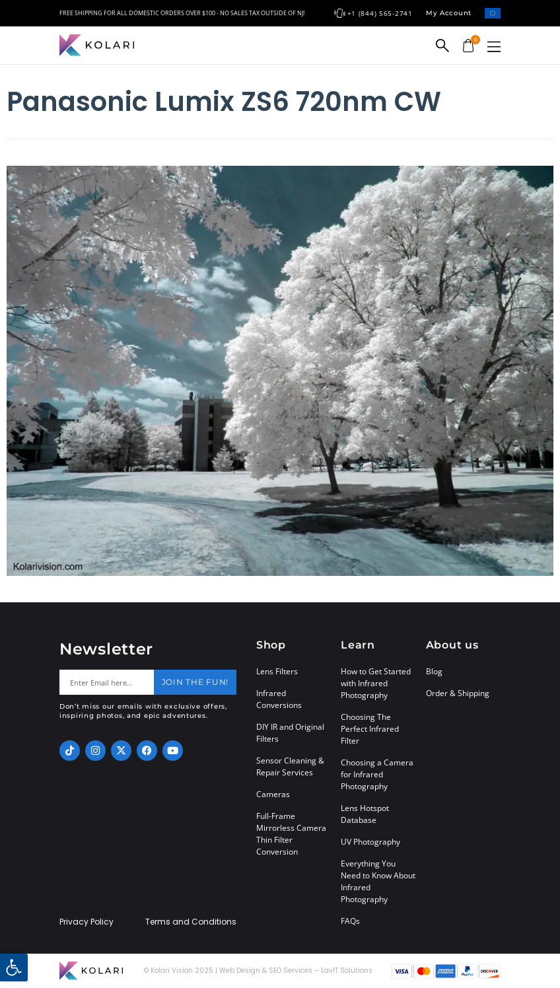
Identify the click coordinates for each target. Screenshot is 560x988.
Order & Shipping (457, 693)
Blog (434, 671)
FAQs (350, 921)
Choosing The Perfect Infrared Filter (370, 728)
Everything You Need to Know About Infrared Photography (378, 881)
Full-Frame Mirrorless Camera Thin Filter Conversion (291, 833)
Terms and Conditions (190, 922)
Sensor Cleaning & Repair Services (290, 766)
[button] (494, 46)
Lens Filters (277, 671)
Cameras (273, 794)
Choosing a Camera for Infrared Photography (377, 774)
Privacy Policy (86, 922)
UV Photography (370, 841)
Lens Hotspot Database (365, 814)
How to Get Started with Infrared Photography (376, 683)
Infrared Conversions (279, 699)
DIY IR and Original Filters (290, 732)
